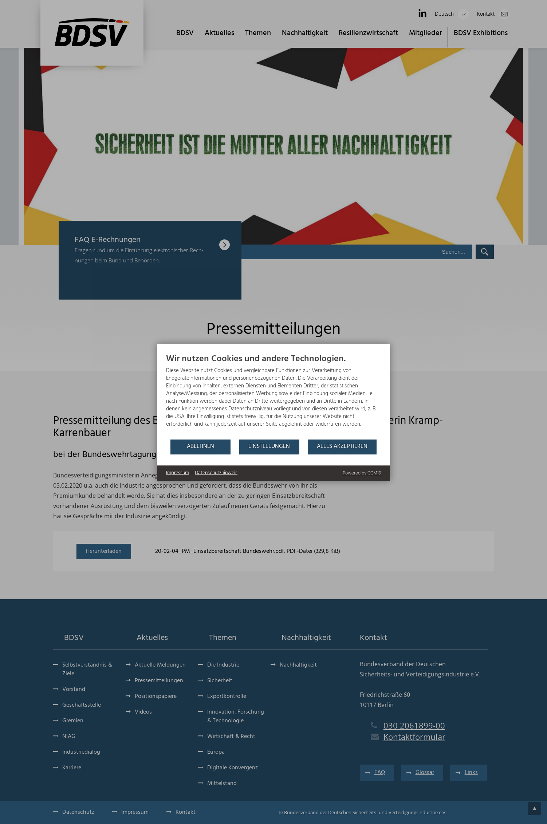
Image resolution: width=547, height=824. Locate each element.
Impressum (177, 473)
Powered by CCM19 (362, 473)
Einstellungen (269, 446)
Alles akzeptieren (342, 446)
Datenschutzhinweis (216, 473)
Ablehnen (200, 446)
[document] (273, 396)
